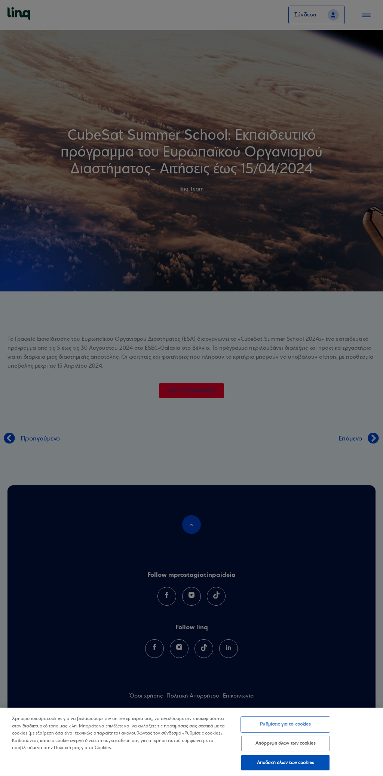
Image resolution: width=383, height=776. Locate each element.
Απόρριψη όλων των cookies (285, 745)
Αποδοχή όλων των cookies (285, 765)
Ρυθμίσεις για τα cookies (285, 726)
